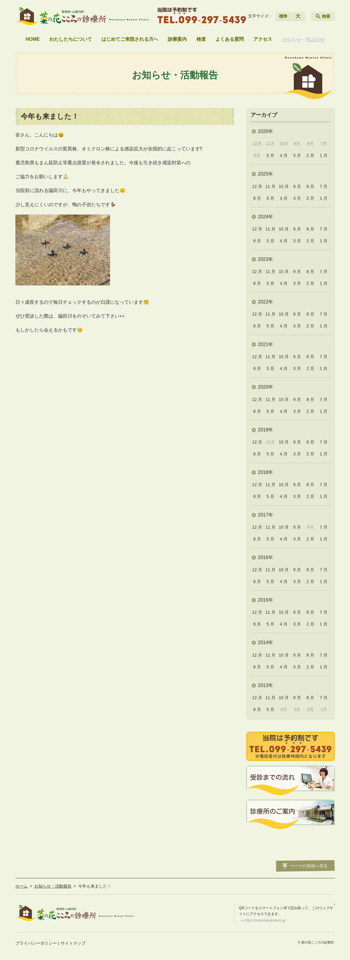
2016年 (265, 557)
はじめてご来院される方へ (129, 39)
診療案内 (177, 39)
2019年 (265, 429)
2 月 (310, 155)
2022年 (265, 301)
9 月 (297, 186)
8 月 (310, 186)
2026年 (265, 131)
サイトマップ (73, 943)
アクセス (262, 39)
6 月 (257, 198)
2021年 (265, 344)
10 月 (283, 186)
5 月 (270, 155)
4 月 (284, 155)
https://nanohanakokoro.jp (265, 920)
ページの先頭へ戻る (309, 865)
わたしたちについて (70, 39)
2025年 (265, 173)
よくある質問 (229, 39)
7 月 (324, 186)
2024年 (265, 216)
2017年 (265, 514)
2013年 (265, 685)
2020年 (265, 386)
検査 (201, 39)
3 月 (297, 155)
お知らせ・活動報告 (303, 39)
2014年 (265, 642)
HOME (33, 39)
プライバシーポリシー (36, 943)
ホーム (21, 886)
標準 (283, 16)
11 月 (270, 186)
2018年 (265, 472)
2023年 (265, 259)
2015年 (265, 599)
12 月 (257, 186)
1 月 (324, 155)
